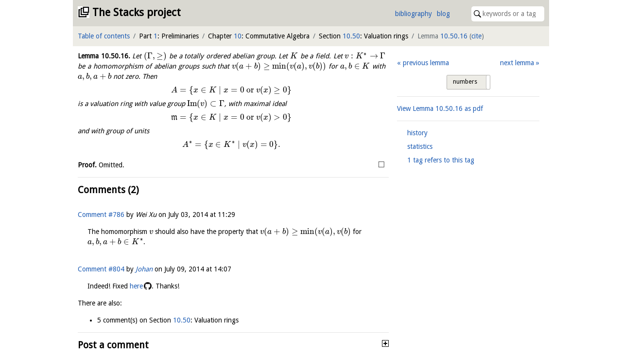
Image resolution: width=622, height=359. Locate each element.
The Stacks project (136, 12)
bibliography (413, 14)
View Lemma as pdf (440, 108)
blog (443, 14)
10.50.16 (453, 36)
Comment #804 (101, 269)
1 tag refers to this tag (440, 160)
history (417, 133)
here (136, 286)
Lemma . (104, 56)
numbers (465, 81)
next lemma (517, 63)
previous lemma (426, 63)
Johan (144, 269)
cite (476, 36)
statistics (419, 146)
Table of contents (104, 36)
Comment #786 (101, 214)
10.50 (351, 36)
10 (238, 36)
